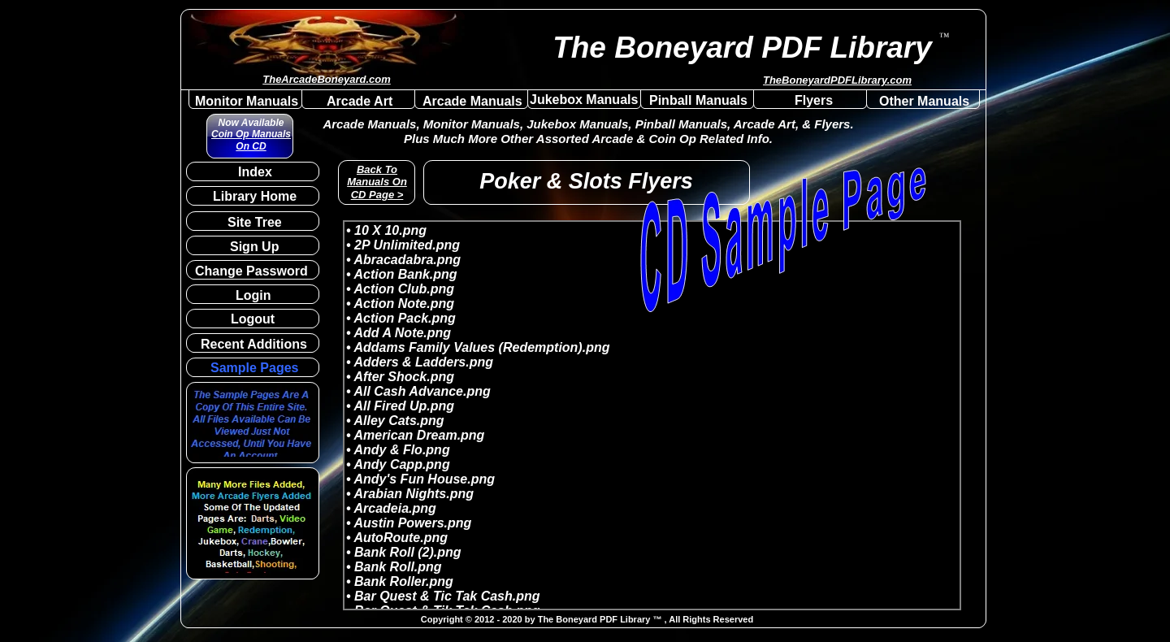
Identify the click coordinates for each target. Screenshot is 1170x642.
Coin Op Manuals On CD (251, 139)
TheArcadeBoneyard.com (326, 79)
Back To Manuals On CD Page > (377, 182)
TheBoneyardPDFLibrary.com (837, 80)
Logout (253, 319)
